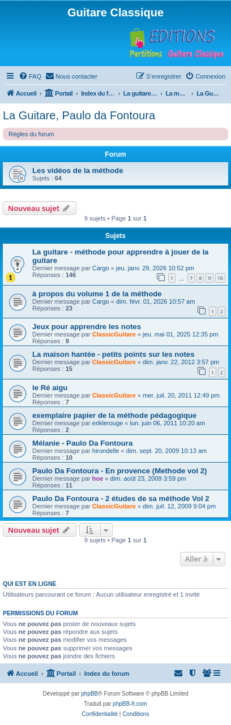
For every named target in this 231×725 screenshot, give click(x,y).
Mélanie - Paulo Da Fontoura (82, 443)
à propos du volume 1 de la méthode (97, 294)
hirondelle (105, 450)
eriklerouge (107, 423)
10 (220, 278)
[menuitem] (30, 76)
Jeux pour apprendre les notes (86, 326)
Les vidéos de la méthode (77, 170)
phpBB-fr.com (130, 704)
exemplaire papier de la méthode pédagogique (114, 415)
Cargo (100, 268)
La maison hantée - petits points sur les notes (113, 354)
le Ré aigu (49, 387)
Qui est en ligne (30, 583)
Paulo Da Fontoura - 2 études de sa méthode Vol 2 (120, 498)
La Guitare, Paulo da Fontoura (79, 115)
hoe (98, 478)
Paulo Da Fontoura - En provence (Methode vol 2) (119, 471)
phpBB (89, 694)
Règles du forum (31, 134)
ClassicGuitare (114, 334)
